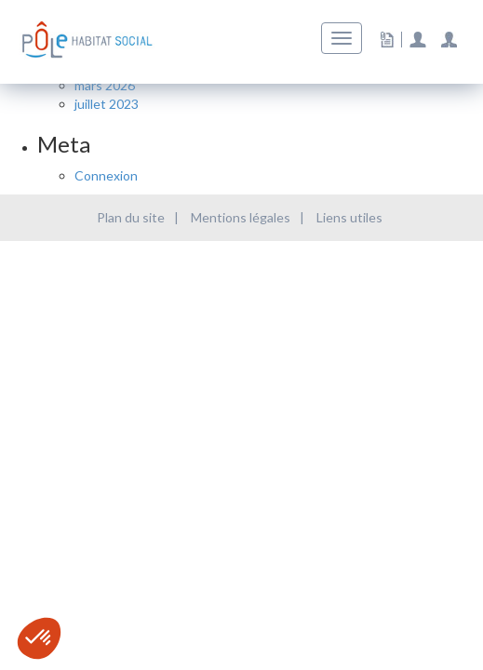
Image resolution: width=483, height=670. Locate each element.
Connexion (106, 175)
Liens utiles (349, 217)
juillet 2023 (106, 104)
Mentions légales (240, 217)
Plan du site (131, 217)
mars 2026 (104, 85)
